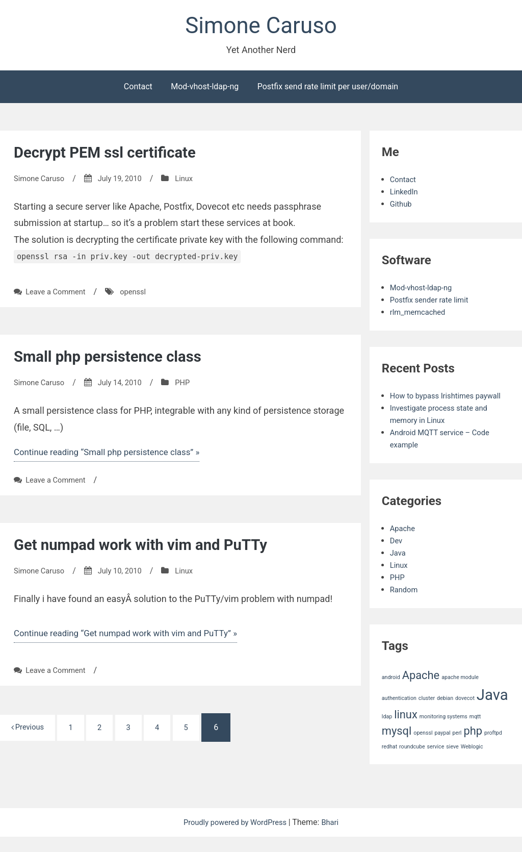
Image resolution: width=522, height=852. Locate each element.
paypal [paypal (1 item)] (442, 748)
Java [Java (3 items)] (492, 710)
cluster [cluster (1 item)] (427, 713)
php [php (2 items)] (472, 746)
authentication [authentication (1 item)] (399, 713)
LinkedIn (405, 194)
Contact (138, 89)
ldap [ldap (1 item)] (387, 732)
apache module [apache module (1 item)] (460, 692)
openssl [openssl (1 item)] (422, 748)
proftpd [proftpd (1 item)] (493, 748)
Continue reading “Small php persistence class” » (113, 455)
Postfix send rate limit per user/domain (327, 89)
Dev (397, 556)
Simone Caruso (261, 27)
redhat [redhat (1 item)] (389, 762)
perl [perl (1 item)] (457, 748)
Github (402, 207)
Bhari (335, 837)
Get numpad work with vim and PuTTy (152, 549)
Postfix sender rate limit (433, 303)
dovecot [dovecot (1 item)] (465, 713)
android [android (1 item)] (391, 692)
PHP (192, 386)
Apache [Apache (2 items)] (421, 690)
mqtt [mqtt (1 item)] (475, 732)
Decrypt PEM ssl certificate (113, 155)
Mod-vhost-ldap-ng (205, 89)
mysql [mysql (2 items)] (397, 746)
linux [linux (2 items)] (405, 729)
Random (405, 605)
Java (398, 568)
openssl (139, 295)
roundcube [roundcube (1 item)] (412, 762)
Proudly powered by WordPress (235, 837)
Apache (403, 543)
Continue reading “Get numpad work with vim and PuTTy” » (133, 638)
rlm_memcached (420, 315)
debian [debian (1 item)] (445, 713)
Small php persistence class (116, 359)
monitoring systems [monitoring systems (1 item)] (443, 732)
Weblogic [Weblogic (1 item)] (472, 762)
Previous (30, 734)
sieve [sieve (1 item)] (452, 762)
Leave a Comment (58, 295)
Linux (193, 181)
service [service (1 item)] (436, 762)
